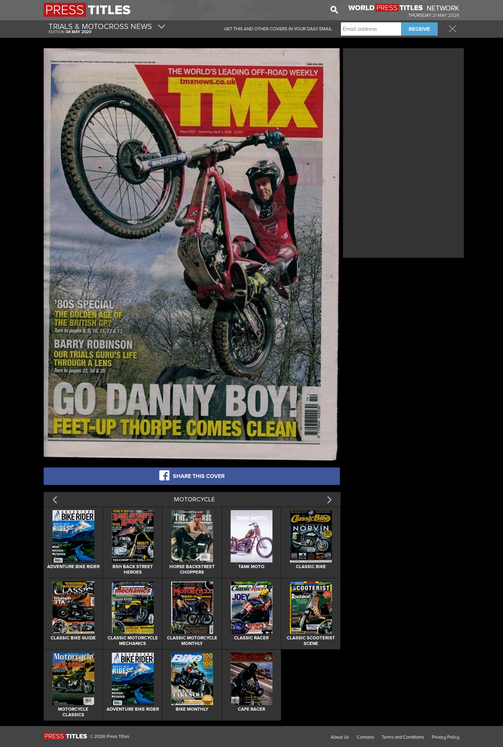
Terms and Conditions (403, 737)
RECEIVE (419, 29)
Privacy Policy (445, 737)
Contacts (365, 737)
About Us (340, 737)
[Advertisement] (403, 99)
